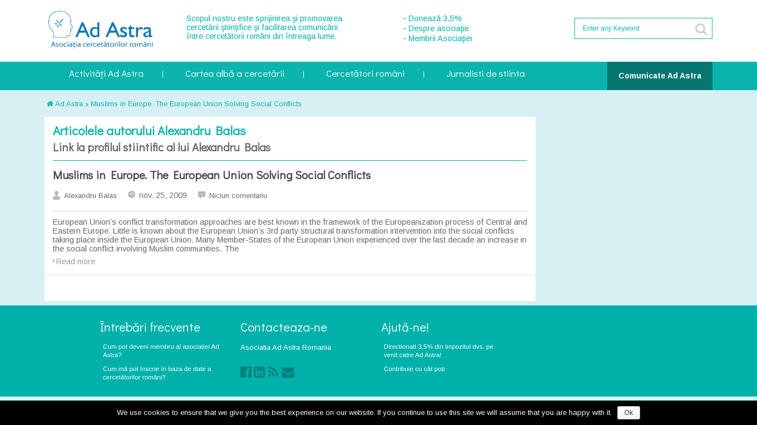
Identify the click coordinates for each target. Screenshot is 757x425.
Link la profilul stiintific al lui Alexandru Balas (162, 147)
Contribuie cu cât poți (414, 368)
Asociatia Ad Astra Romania (285, 347)
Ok (629, 413)
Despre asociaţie (439, 28)
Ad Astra (65, 104)
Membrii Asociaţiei (440, 38)
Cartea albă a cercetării (234, 74)
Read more (75, 261)
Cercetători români (365, 74)
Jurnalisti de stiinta (485, 74)
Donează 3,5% (435, 18)
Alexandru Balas (90, 195)
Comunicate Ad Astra (659, 75)
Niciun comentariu (238, 195)
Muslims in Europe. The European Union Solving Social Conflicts (196, 104)
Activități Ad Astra (106, 74)
